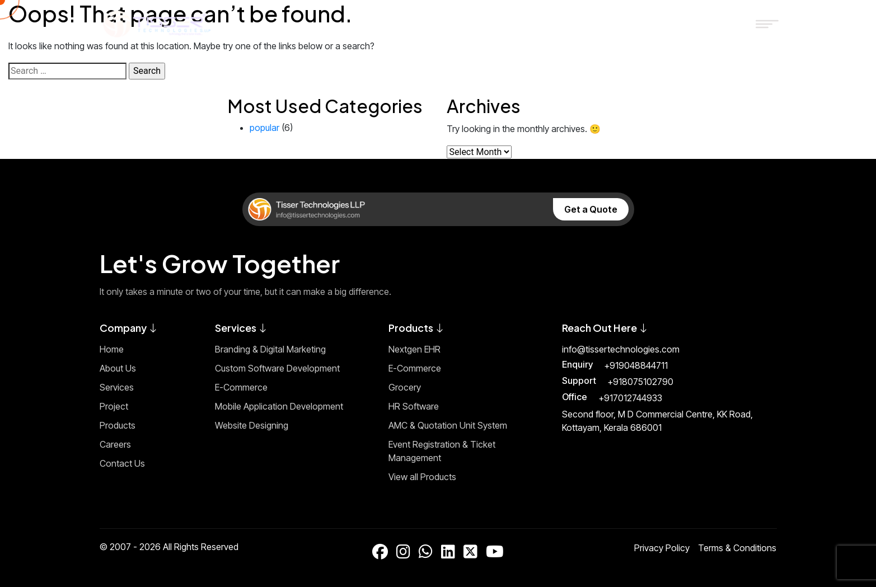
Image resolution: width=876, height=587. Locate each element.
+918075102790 (640, 381)
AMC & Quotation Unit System (447, 425)
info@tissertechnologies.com (621, 349)
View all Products (422, 476)
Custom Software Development (277, 368)
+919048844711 (636, 365)
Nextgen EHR (414, 349)
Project (114, 406)
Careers (115, 444)
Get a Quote (590, 209)
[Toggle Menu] (762, 23)
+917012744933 (630, 397)
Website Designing (251, 425)
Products (117, 425)
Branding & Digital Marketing (270, 349)
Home (112, 349)
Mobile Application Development (279, 406)
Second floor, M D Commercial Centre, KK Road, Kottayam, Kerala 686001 (657, 420)
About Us (118, 368)
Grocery (404, 387)
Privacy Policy (662, 547)
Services (117, 387)
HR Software (413, 406)
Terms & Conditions (737, 547)
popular (264, 127)
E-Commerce (241, 387)
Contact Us (122, 463)
